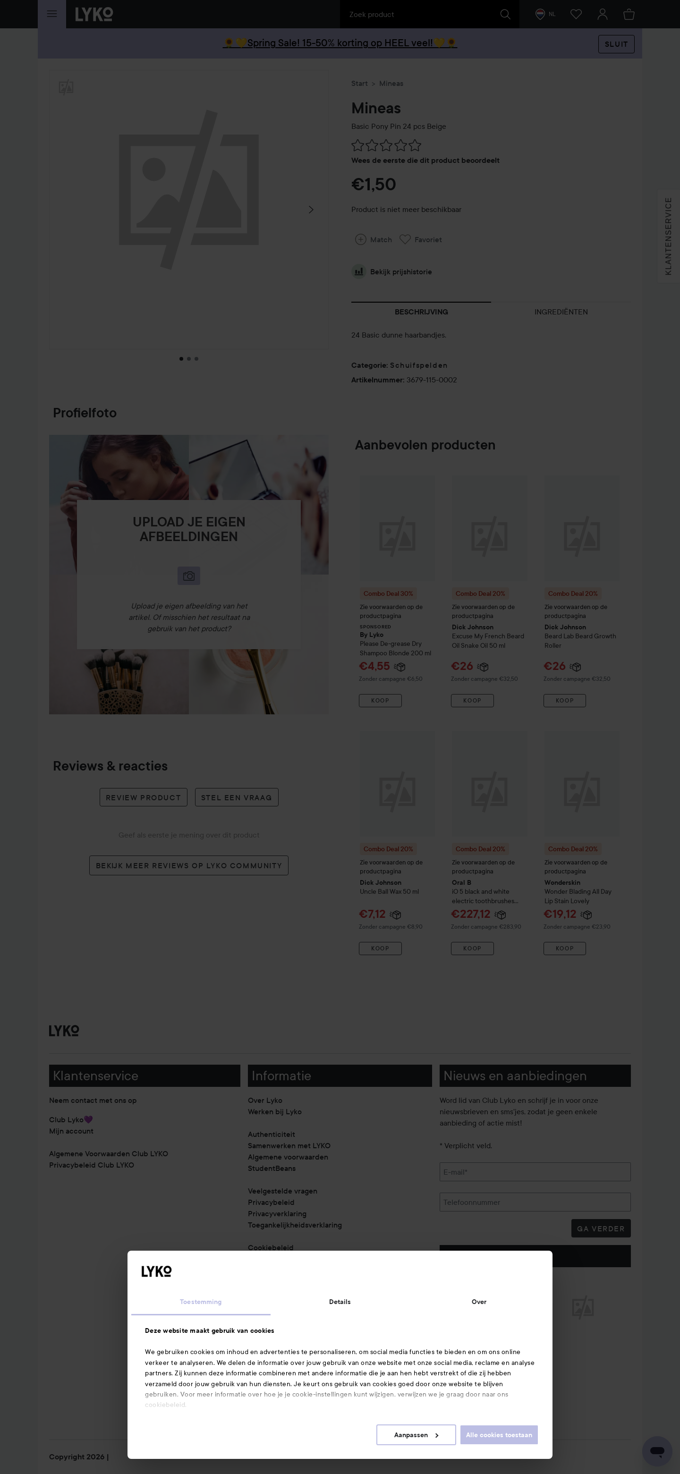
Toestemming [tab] (200, 1301)
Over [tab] (479, 1301)
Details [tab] (340, 1301)
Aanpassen (416, 1435)
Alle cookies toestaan (499, 1435)
